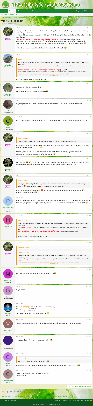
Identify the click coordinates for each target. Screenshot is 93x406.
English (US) (12, 400)
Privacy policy (76, 400)
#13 (90, 286)
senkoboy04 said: (23, 180)
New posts (4, 14)
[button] (27, 11)
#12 (90, 270)
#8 (90, 175)
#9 (90, 197)
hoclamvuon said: (23, 247)
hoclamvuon (8, 226)
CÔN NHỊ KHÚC (7, 380)
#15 (90, 319)
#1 (90, 27)
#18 (90, 370)
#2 (90, 54)
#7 (90, 158)
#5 (90, 117)
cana (8, 127)
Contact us (57, 400)
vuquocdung (8, 330)
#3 (90, 83)
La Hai (8, 347)
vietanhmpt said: (22, 138)
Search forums (13, 14)
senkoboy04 (8, 169)
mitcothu (8, 65)
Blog (82, 400)
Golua (8, 297)
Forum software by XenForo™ (46, 404)
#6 (90, 133)
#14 (90, 303)
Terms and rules (66, 400)
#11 (90, 243)
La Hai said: (21, 358)
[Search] (87, 11)
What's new (21, 11)
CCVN (4, 400)
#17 (90, 353)
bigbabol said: (22, 59)
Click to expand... (54, 75)
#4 (90, 100)
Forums (12, 11)
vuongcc (8, 313)
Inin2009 (8, 94)
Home (4, 11)
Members (32, 11)
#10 (90, 216)
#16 (90, 336)
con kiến (8, 363)
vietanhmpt (8, 111)
